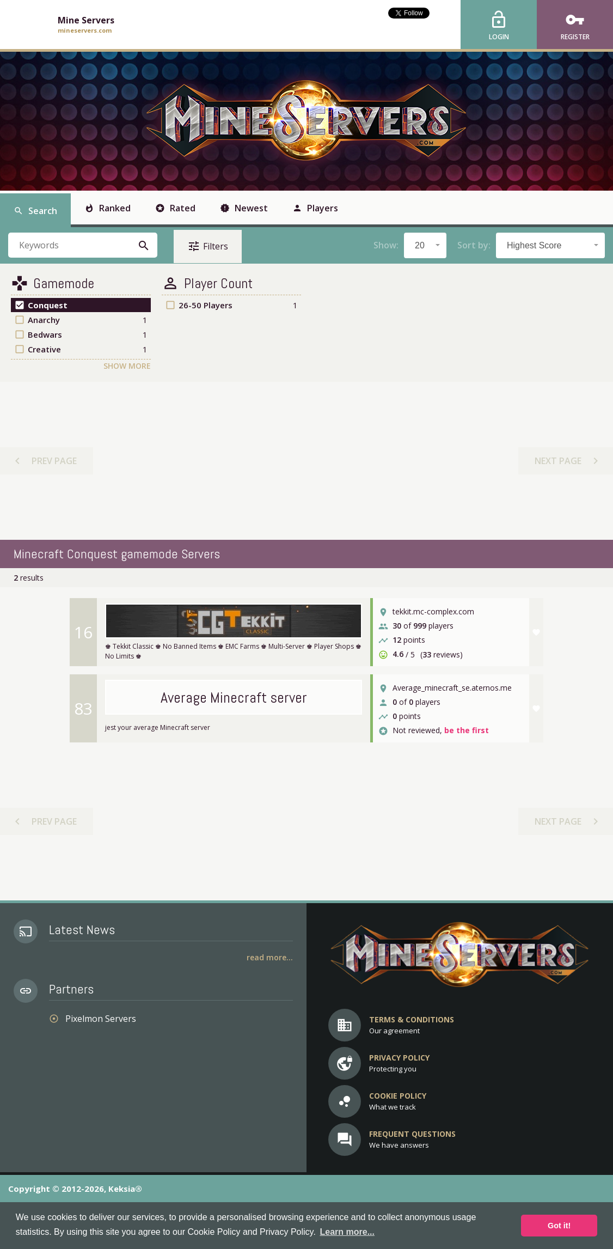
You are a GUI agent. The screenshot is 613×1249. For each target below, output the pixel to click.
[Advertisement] (306, 461)
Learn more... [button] (347, 1231)
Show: (386, 245)
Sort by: (474, 245)
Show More (127, 366)
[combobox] (425, 245)
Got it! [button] (559, 1225)
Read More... (270, 957)
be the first (466, 731)
